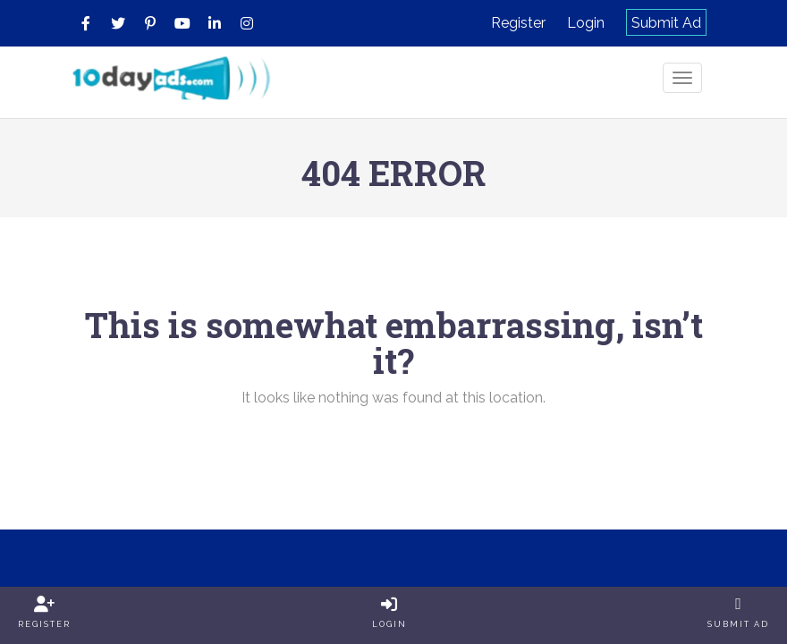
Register (518, 22)
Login (586, 22)
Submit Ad (666, 22)
